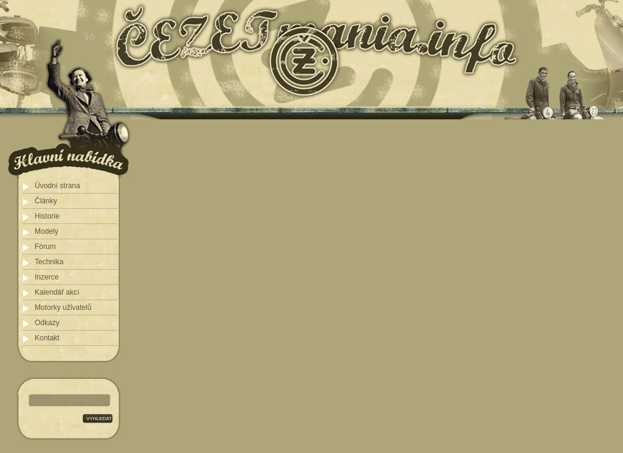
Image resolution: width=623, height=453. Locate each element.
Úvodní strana (57, 185)
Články (46, 201)
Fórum (45, 246)
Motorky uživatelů (63, 307)
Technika (49, 262)
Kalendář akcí (57, 292)
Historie (47, 216)
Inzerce (46, 277)
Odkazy (47, 322)
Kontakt (47, 338)
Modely (46, 231)
